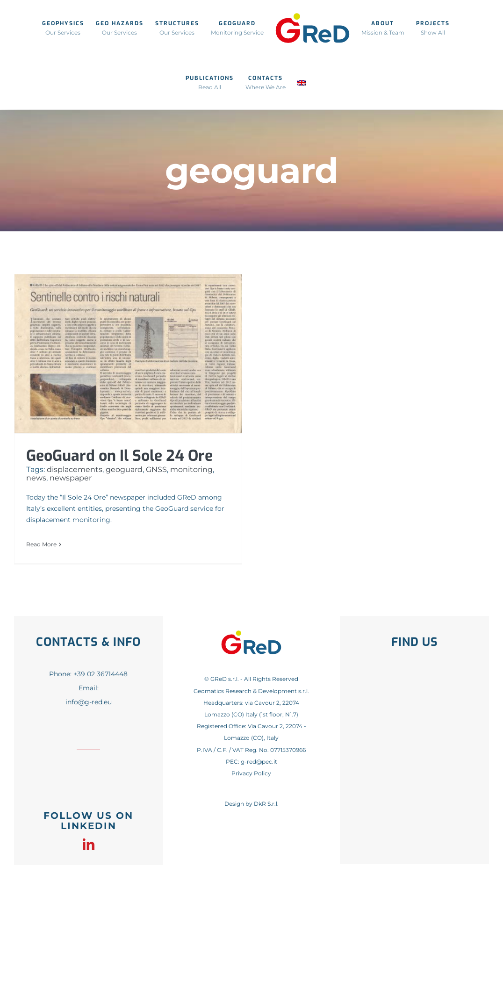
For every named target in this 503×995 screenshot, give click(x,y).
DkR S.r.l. (266, 803)
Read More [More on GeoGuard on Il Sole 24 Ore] (41, 544)
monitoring (191, 469)
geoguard (124, 469)
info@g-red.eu (88, 702)
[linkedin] (88, 844)
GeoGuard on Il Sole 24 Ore (119, 455)
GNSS (156, 469)
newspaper (71, 477)
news (36, 477)
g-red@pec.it (259, 761)
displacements (74, 469)
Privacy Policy (251, 773)
